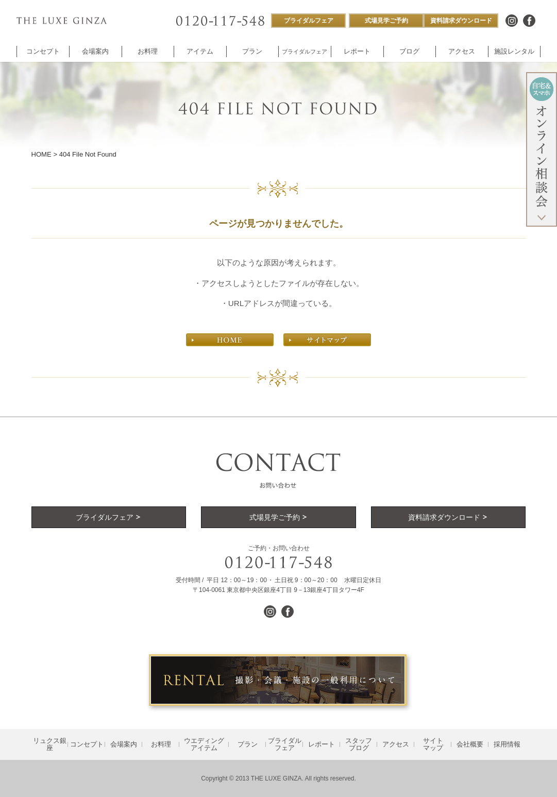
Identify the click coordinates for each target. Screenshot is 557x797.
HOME (41, 154)
